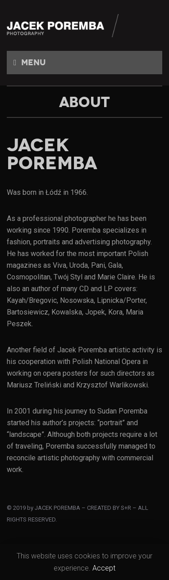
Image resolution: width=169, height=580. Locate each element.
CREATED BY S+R (109, 507)
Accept (103, 568)
